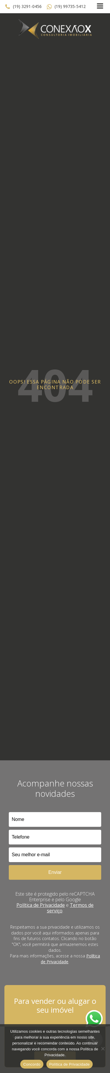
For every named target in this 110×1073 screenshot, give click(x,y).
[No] (103, 1049)
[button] (23, 7)
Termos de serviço (70, 908)
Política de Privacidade (40, 905)
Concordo (31, 1064)
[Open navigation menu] (100, 6)
